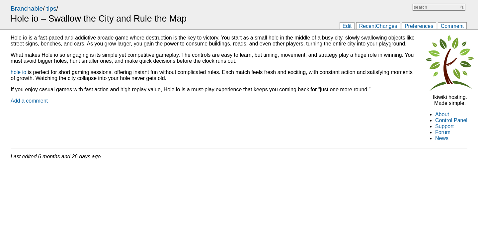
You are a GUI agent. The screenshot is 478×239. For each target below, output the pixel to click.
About (442, 114)
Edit (347, 26)
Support (444, 126)
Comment (452, 26)
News (441, 138)
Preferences (419, 26)
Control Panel (451, 120)
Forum (442, 132)
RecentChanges (378, 26)
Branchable (27, 8)
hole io (18, 72)
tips (51, 8)
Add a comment (29, 101)
